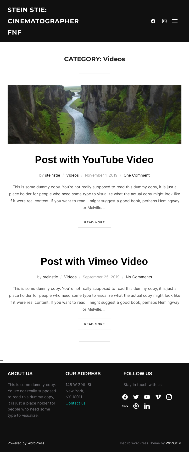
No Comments (139, 276)
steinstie (52, 175)
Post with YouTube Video (94, 159)
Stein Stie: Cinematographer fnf (43, 21)
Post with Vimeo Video (94, 261)
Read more (97, 220)
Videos (72, 175)
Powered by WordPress (26, 443)
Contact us (75, 403)
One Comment (137, 175)
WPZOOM (173, 443)
